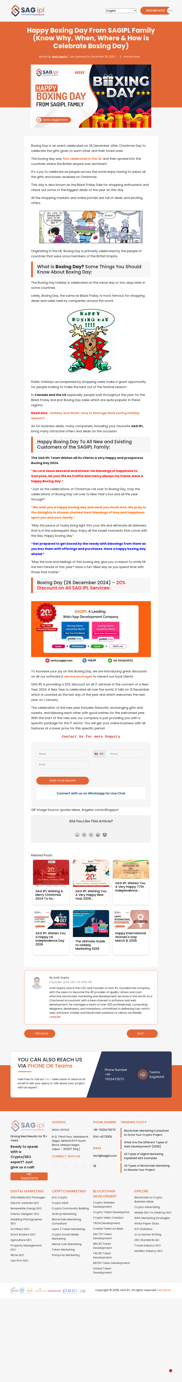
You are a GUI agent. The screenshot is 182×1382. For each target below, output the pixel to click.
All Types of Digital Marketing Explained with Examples (143, 1151)
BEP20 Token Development (111, 1257)
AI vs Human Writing (147, 1229)
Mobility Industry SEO (148, 1245)
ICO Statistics (143, 1223)
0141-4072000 (102, 1131)
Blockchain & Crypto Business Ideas (148, 1194)
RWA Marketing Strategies (152, 1213)
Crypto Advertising (147, 1202)
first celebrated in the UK (82, 159)
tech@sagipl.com (105, 1150)
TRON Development (106, 1218)
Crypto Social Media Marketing (65, 1231)
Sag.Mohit (156, 1071)
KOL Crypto (59, 1192)
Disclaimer (164, 1285)
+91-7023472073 (29, 1171)
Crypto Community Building (70, 1203)
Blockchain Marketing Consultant (66, 1216)
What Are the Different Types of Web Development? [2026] (146, 1139)
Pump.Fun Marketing (65, 1250)
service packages (78, 676)
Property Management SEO (26, 1242)
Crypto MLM (60, 1197)
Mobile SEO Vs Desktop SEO (153, 1207)
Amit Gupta (59, 56)
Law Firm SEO (19, 1255)
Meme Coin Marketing (67, 1239)
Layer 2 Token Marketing (68, 1223)
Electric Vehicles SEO (24, 1197)
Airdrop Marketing (64, 1208)
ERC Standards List (146, 1234)
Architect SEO (19, 1223)
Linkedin (55, 1011)
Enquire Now (154, 11)
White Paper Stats (146, 1218)
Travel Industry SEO (147, 1240)
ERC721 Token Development (102, 1231)
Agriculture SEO (20, 1234)
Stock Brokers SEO (22, 1229)
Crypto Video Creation (108, 1212)
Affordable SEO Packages (27, 1192)
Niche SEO (17, 1250)
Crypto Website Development (104, 1199)
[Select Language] (121, 10)
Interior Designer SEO (24, 1208)
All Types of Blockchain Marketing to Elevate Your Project (147, 1162)
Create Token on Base (108, 1223)
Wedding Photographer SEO (26, 1216)
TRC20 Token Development (102, 1250)
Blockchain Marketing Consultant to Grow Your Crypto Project (146, 1127)
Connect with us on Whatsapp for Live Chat (91, 788)
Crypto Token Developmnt (111, 1207)
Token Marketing (63, 1244)
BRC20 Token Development (102, 1240)
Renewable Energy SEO (26, 1203)
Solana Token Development (102, 1265)
